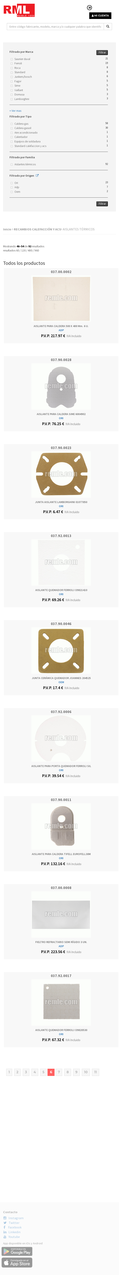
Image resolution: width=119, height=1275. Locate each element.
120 (23, 250)
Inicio (8, 229)
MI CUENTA (100, 15)
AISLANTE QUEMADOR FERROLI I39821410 (61, 590)
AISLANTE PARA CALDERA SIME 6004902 (61, 414)
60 (17, 250)
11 (95, 1072)
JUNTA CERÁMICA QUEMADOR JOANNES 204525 (61, 678)
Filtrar (102, 52)
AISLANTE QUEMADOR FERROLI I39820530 (61, 1030)
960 (37, 250)
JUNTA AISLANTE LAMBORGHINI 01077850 (61, 502)
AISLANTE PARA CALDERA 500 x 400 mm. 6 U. (61, 326)
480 (30, 250)
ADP (61, 330)
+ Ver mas (15, 111)
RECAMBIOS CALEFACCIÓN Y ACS (38, 229)
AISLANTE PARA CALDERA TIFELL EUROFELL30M (61, 854)
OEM (61, 682)
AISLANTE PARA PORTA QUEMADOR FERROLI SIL (61, 766)
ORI (61, 418)
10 (86, 1072)
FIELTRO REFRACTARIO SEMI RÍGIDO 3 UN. (61, 942)
